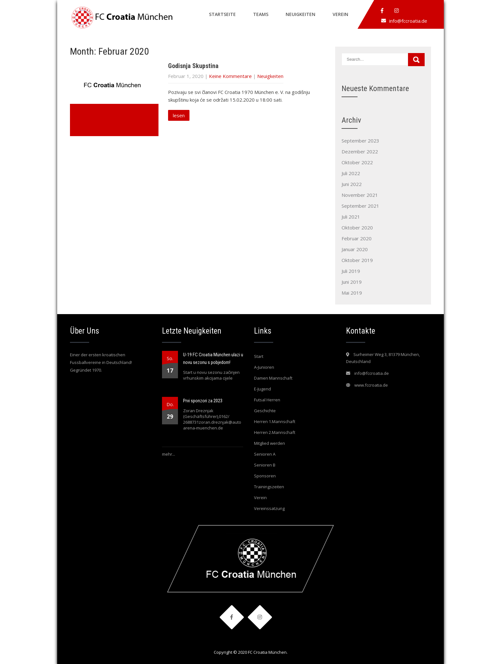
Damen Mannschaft (273, 378)
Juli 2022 (351, 173)
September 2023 (360, 140)
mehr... (168, 454)
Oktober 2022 (357, 162)
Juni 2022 (352, 184)
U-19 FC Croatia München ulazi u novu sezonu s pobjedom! (213, 358)
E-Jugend (262, 389)
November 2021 (360, 195)
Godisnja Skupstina (193, 66)
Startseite (222, 14)
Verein (340, 14)
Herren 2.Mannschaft (274, 432)
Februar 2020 (357, 238)
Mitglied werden (269, 443)
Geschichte (265, 410)
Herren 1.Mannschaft (274, 421)
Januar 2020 (355, 249)
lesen (179, 115)
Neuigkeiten (300, 14)
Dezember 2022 (360, 151)
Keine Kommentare (230, 76)
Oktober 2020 (357, 227)
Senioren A (264, 454)
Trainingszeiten (269, 487)
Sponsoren (265, 476)
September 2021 (360, 206)
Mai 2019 (352, 293)
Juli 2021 (351, 216)
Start (258, 356)
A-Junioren (264, 367)
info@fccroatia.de (408, 21)
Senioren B (264, 465)
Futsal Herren (267, 400)
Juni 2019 (352, 282)
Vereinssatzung (269, 508)
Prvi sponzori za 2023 (202, 401)
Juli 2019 (351, 271)
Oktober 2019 (357, 260)
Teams (260, 14)
